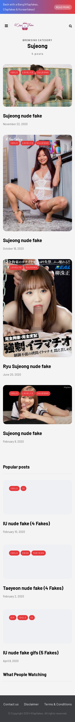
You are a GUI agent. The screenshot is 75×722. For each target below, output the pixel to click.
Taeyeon (38, 553)
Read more (63, 7)
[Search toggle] (69, 26)
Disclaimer (31, 704)
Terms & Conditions (58, 704)
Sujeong (43, 72)
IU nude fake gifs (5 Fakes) (30, 652)
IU (23, 488)
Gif (13, 617)
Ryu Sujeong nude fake (27, 366)
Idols (14, 72)
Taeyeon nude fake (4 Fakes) (33, 588)
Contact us (11, 704)
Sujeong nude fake (22, 116)
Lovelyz (27, 72)
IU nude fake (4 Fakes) (26, 523)
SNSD (25, 553)
